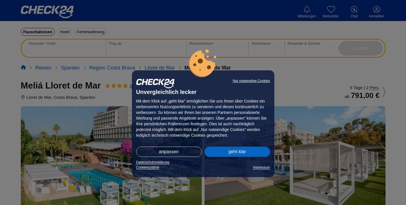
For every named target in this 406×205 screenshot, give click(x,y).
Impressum (261, 167)
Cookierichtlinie (147, 167)
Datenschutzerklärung (153, 162)
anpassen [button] (169, 151)
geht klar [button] (237, 151)
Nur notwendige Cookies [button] (251, 81)
